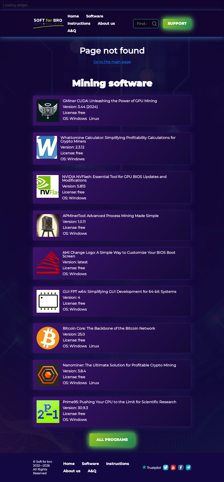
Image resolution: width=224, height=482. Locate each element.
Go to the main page (112, 62)
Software (94, 16)
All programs (112, 440)
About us (106, 23)
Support (177, 23)
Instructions (78, 23)
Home (73, 16)
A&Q (71, 31)
